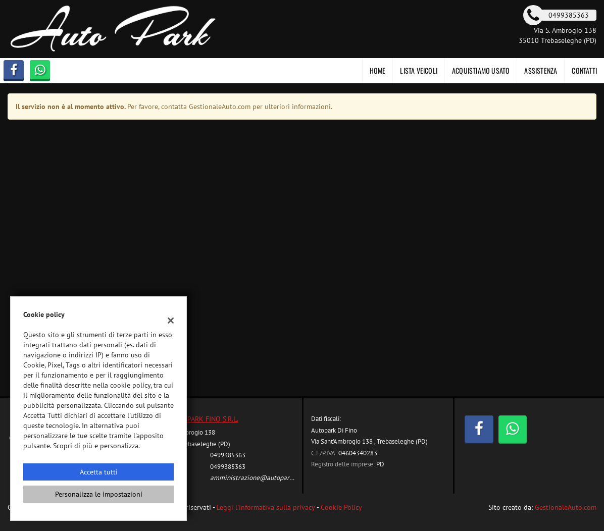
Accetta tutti (99, 471)
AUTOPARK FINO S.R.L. (204, 418)
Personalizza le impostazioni (98, 494)
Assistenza (540, 70)
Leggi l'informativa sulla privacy (266, 507)
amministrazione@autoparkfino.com (263, 477)
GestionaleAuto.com (565, 507)
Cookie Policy (341, 507)
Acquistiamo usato (481, 70)
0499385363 (227, 454)
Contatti (584, 70)
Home (378, 70)
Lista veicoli (418, 70)
